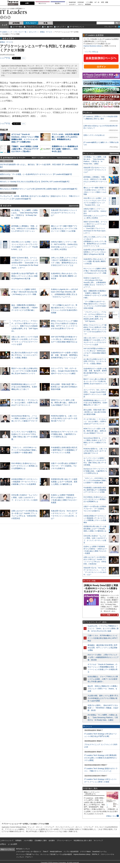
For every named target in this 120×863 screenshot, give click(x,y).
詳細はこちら (111, 816)
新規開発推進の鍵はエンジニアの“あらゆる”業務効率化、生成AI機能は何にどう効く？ (24, 386)
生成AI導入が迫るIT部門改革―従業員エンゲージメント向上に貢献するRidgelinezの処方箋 (24, 276)
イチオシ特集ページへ (109, 615)
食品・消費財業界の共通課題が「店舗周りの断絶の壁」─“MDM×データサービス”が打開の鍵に (24, 307)
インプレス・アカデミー (24, 857)
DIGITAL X (95, 854)
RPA (51, 27)
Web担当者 (72, 2)
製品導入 (57, 3)
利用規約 (19, 840)
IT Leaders (13, 12)
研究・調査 (104, 2)
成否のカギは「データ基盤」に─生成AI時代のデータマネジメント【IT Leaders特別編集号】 (36, 174)
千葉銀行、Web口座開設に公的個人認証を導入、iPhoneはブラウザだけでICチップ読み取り (24, 148)
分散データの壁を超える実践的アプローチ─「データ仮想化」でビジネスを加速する (64, 465)
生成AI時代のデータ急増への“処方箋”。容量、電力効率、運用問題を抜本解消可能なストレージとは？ (64, 355)
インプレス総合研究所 (71, 851)
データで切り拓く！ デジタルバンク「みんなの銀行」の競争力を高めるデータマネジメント (24, 402)
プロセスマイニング (33, 27)
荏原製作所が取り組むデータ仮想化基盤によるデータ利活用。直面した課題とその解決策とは (64, 481)
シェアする (5, 58)
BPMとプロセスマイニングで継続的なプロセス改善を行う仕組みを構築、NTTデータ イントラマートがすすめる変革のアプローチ (95, 329)
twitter (1, 17)
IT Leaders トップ (6, 32)
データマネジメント (77, 27)
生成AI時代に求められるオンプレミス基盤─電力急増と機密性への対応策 (64, 276)
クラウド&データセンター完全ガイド (28, 851)
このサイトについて (7, 840)
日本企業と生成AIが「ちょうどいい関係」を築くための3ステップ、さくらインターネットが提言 (24, 497)
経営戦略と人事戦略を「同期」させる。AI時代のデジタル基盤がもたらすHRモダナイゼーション (24, 228)
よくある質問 (12, 844)
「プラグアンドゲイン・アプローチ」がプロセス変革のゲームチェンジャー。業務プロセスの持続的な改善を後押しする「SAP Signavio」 (24, 326)
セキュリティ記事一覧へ (70, 38)
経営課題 (16, 23)
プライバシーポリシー (64, 840)
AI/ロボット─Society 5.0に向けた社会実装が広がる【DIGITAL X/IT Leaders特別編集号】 (35, 182)
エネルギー (72, 4)
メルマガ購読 (28, 840)
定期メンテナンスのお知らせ (94, 135)
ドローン (80, 4)
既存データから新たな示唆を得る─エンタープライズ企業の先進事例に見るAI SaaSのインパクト (24, 370)
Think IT (45, 851)
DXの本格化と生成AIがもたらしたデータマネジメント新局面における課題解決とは (24, 465)
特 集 (46, 23)
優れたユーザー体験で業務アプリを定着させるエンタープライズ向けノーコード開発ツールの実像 (64, 228)
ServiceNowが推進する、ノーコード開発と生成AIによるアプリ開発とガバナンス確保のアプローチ (24, 418)
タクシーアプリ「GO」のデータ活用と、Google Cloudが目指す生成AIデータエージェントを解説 (64, 370)
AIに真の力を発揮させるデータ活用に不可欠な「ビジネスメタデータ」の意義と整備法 (24, 355)
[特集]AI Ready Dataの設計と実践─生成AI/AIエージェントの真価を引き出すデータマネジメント (101, 588)
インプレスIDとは (91, 52)
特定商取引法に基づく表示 (83, 840)
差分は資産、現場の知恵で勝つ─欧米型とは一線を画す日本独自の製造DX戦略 (64, 386)
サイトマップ (98, 840)
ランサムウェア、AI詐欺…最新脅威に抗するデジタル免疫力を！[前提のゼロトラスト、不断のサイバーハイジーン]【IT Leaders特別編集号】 (39, 197)
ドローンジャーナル (107, 854)
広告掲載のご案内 (41, 840)
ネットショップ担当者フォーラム (27, 854)
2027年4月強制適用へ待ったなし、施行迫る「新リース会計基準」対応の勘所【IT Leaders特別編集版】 (39, 165)
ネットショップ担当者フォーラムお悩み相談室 (56, 854)
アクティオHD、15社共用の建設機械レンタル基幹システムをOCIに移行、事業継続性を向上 (65, 136)
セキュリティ (61, 27)
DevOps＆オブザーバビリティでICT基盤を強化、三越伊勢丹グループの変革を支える (64, 434)
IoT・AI (97, 2)
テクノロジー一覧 (20, 32)
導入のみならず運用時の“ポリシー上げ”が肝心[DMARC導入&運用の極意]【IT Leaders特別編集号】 (39, 189)
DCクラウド (42, 3)
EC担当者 (81, 2)
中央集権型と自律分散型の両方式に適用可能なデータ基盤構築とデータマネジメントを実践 (64, 450)
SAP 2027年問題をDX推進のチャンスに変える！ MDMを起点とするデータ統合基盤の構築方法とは (64, 339)
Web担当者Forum (56, 851)
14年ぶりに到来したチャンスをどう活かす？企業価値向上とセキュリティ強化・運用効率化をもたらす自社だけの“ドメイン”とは (95, 241)
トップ (4, 25)
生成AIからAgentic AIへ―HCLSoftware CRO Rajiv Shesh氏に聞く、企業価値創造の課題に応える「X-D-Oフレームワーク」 (95, 282)
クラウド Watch (85, 851)
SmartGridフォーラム (99, 851)
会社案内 (52, 840)
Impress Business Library (93, 46)
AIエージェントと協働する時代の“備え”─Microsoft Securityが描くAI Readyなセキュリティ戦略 (24, 291)
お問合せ (3, 844)
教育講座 (88, 4)
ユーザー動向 (17, 27)
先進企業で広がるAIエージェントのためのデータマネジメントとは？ (64, 212)
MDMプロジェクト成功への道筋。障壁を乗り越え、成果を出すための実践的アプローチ (64, 402)
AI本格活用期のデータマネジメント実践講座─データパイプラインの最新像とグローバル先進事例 (24, 481)
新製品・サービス (46, 32)
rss (9, 17)
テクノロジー (31, 23)
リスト (23, 58)
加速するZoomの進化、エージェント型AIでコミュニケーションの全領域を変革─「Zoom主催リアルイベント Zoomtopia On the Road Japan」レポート (24, 263)
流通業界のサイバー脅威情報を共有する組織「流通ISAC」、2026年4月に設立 (65, 148)
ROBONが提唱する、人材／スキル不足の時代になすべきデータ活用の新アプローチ (64, 418)
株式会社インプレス (23, 849)
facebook (5, 17)
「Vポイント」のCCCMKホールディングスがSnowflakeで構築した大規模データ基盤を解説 (24, 450)
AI (45, 27)
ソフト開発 (89, 2)
